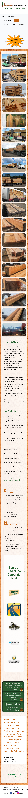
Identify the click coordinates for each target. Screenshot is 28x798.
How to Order (18, 28)
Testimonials (6, 32)
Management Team (7, 28)
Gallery (14, 24)
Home (3, 16)
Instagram (20, 793)
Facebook (13, 793)
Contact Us (21, 24)
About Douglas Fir (7, 20)
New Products (6, 24)
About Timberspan (12, 16)
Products (17, 20)
